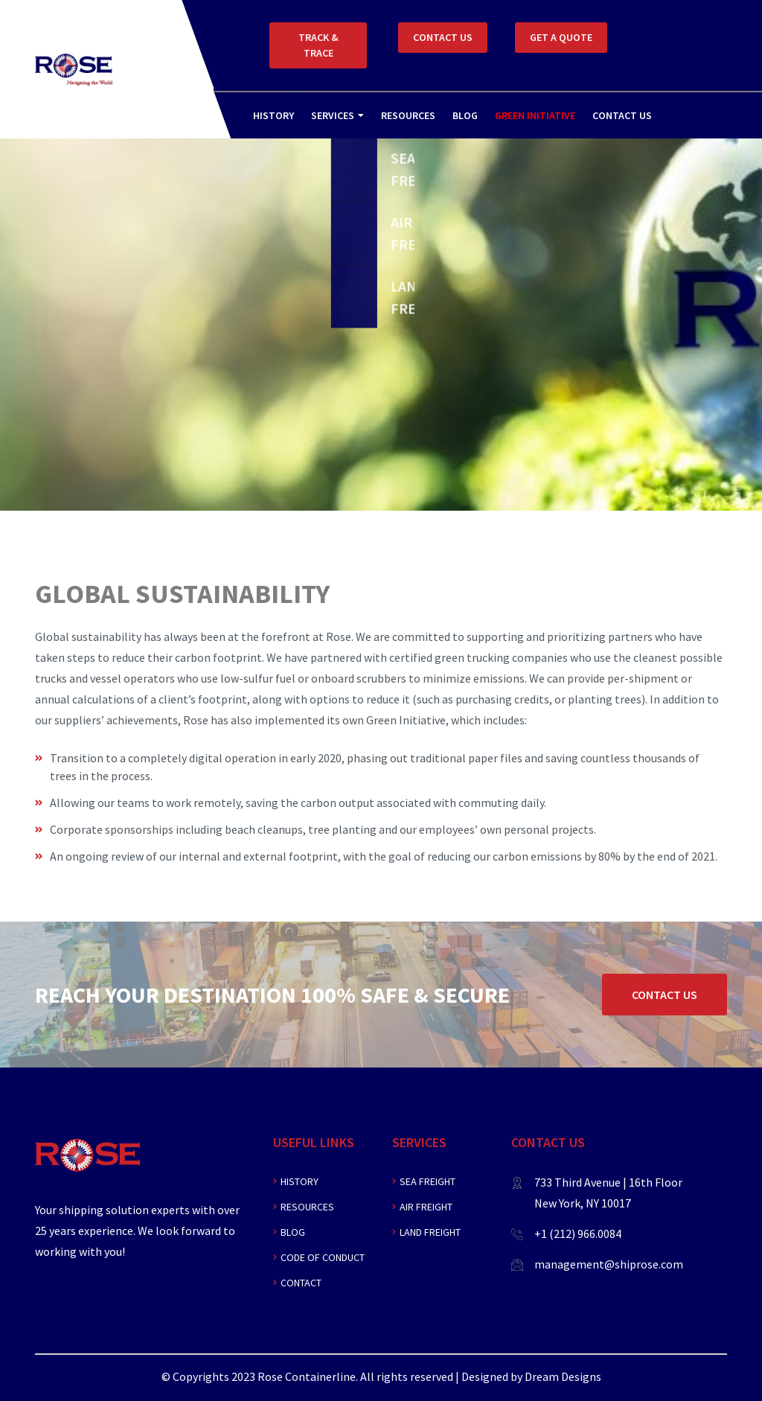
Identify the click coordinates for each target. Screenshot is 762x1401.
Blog (465, 115)
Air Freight (426, 1206)
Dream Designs (563, 1376)
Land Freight (430, 1232)
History (273, 115)
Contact (301, 1282)
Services (332, 115)
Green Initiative (535, 115)
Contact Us (622, 115)
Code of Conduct (323, 1257)
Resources (408, 115)
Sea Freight (427, 1181)
